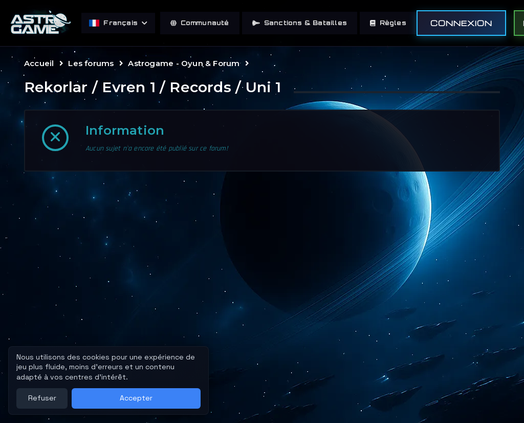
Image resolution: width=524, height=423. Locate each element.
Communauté (199, 23)
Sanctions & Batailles (299, 23)
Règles (388, 23)
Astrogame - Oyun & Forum (183, 63)
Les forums (91, 63)
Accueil (39, 63)
